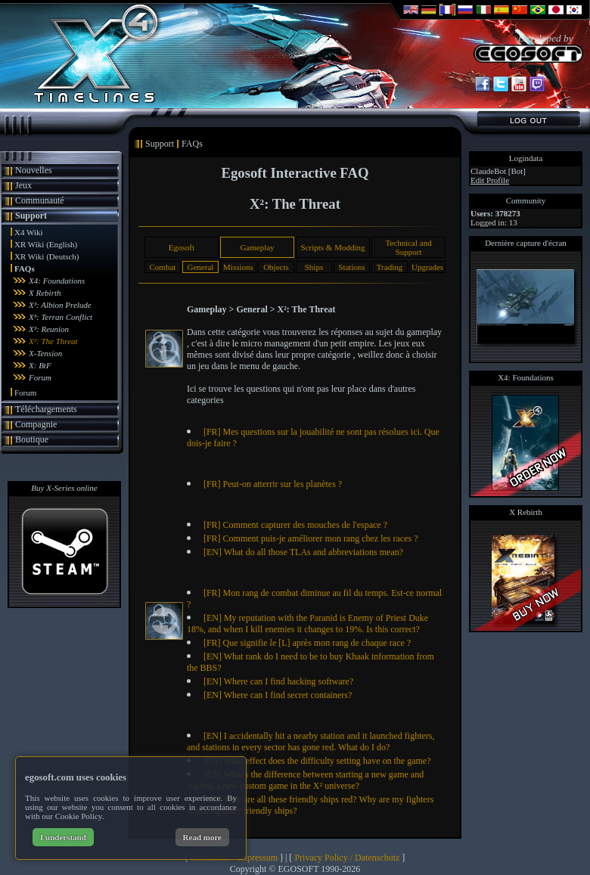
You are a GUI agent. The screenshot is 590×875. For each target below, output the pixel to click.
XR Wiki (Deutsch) (46, 256)
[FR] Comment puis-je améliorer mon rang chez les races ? (310, 538)
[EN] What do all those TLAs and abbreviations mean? (303, 552)
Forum (40, 377)
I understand (63, 837)
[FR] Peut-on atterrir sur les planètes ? (272, 484)
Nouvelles (33, 170)
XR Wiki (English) (45, 244)
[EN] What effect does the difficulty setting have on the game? (317, 761)
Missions (238, 266)
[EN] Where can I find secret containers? (277, 695)
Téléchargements (46, 409)
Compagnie (36, 424)
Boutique (31, 439)
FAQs (24, 268)
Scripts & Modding (333, 247)
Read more (202, 837)
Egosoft (181, 247)
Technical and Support (408, 247)
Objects (276, 266)
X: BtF (40, 365)
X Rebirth (45, 292)
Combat (162, 266)
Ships (314, 266)
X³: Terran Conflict (60, 316)
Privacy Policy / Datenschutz (346, 857)
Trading (389, 266)
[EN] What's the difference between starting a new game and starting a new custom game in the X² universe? (305, 780)
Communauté (39, 200)
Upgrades (427, 266)
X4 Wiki (28, 232)
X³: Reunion (49, 329)
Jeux (23, 185)
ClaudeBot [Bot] (498, 170)
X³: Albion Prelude (60, 304)
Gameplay (257, 247)
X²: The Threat (53, 341)
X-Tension (45, 353)
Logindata (526, 158)
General (201, 266)
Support (31, 215)
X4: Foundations (57, 280)
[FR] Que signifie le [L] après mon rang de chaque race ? (307, 643)
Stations (351, 266)
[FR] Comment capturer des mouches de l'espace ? (295, 525)
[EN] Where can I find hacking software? (278, 681)
